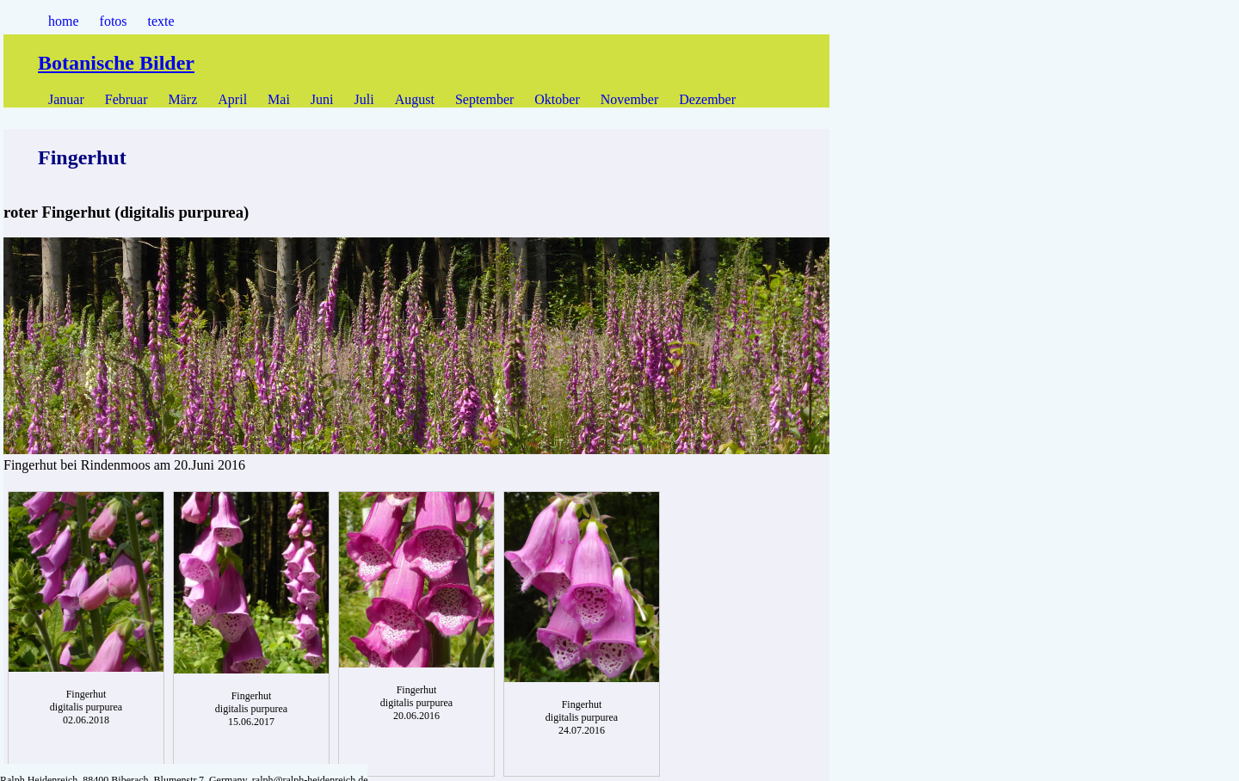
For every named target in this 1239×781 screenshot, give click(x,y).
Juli (364, 99)
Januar (66, 99)
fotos (113, 21)
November (630, 99)
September (484, 99)
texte (161, 21)
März (183, 99)
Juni (322, 99)
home (63, 21)
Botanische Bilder (116, 63)
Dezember (707, 99)
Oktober (556, 99)
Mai (279, 99)
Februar (126, 99)
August (415, 99)
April (232, 99)
